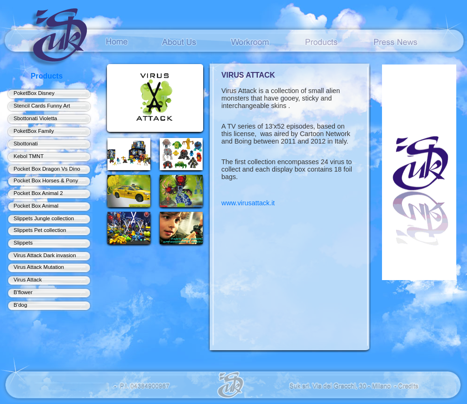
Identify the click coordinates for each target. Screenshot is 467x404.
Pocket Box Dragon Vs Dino (47, 169)
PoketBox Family (34, 131)
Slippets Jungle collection (44, 218)
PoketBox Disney (34, 93)
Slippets (23, 242)
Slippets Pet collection (40, 230)
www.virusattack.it (248, 203)
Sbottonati (26, 143)
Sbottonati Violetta (35, 118)
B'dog (20, 305)
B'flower (23, 292)
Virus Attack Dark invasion (45, 255)
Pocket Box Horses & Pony (46, 180)
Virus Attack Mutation (39, 267)
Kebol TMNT (28, 156)
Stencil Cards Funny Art (42, 105)
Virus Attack (28, 279)
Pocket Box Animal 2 (38, 193)
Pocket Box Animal (36, 206)
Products (47, 76)
